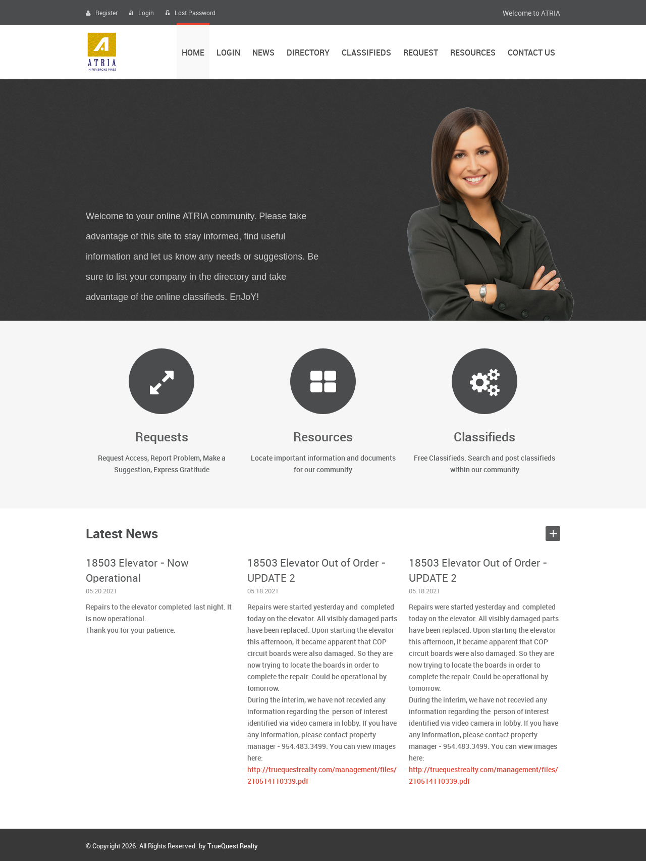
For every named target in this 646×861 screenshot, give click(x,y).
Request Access (122, 458)
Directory (308, 53)
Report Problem (175, 458)
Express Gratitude (181, 470)
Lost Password (191, 13)
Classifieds (366, 53)
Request (420, 53)
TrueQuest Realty (232, 846)
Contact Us (531, 53)
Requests (161, 437)
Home (193, 53)
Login (141, 13)
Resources (473, 53)
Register (102, 13)
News (263, 53)
